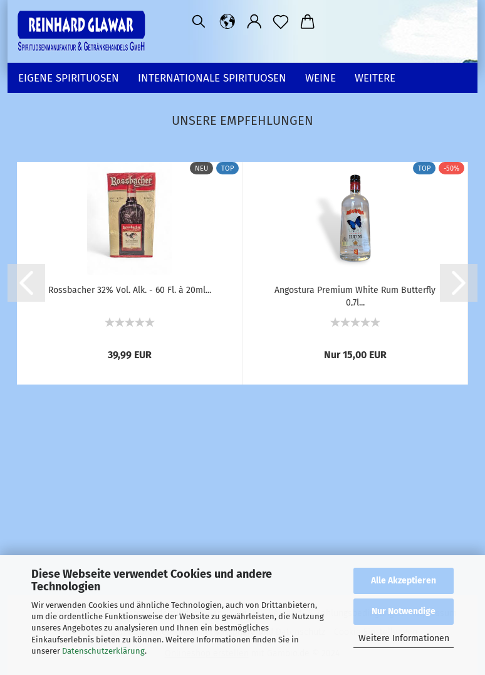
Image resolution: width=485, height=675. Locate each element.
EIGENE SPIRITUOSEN (68, 78)
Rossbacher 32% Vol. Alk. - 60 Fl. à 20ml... (129, 290)
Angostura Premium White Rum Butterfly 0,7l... (354, 295)
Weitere (375, 78)
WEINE (320, 78)
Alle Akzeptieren (403, 580)
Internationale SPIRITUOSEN (212, 78)
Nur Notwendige (403, 611)
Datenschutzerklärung (103, 651)
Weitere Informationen (403, 638)
